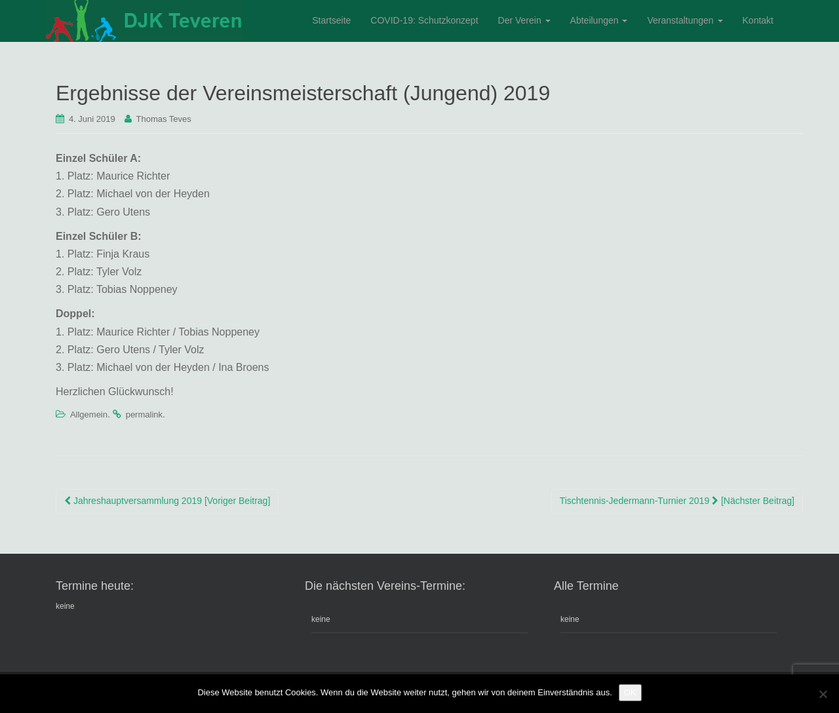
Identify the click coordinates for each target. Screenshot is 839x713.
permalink (144, 414)
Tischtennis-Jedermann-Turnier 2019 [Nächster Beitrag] (677, 500)
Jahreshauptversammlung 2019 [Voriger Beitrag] (167, 500)
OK (630, 692)
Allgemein (88, 414)
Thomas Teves (163, 119)
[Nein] (822, 694)
